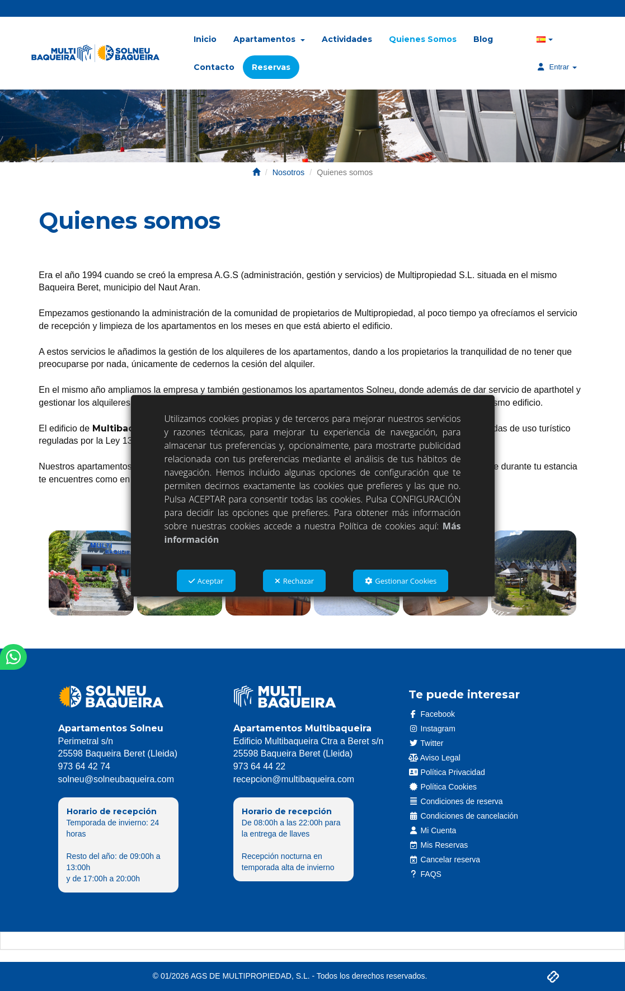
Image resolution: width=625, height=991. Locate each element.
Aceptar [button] (206, 581)
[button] (95, 53)
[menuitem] (205, 39)
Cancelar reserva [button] (444, 859)
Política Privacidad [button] (446, 772)
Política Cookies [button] (442, 786)
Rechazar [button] (294, 581)
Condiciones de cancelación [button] (463, 815)
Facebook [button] (431, 714)
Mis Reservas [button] (438, 844)
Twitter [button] (425, 743)
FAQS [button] (424, 874)
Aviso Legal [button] (434, 757)
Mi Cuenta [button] (432, 830)
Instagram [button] (431, 728)
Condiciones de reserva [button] (455, 801)
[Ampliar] (91, 573)
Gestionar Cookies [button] (400, 581)
